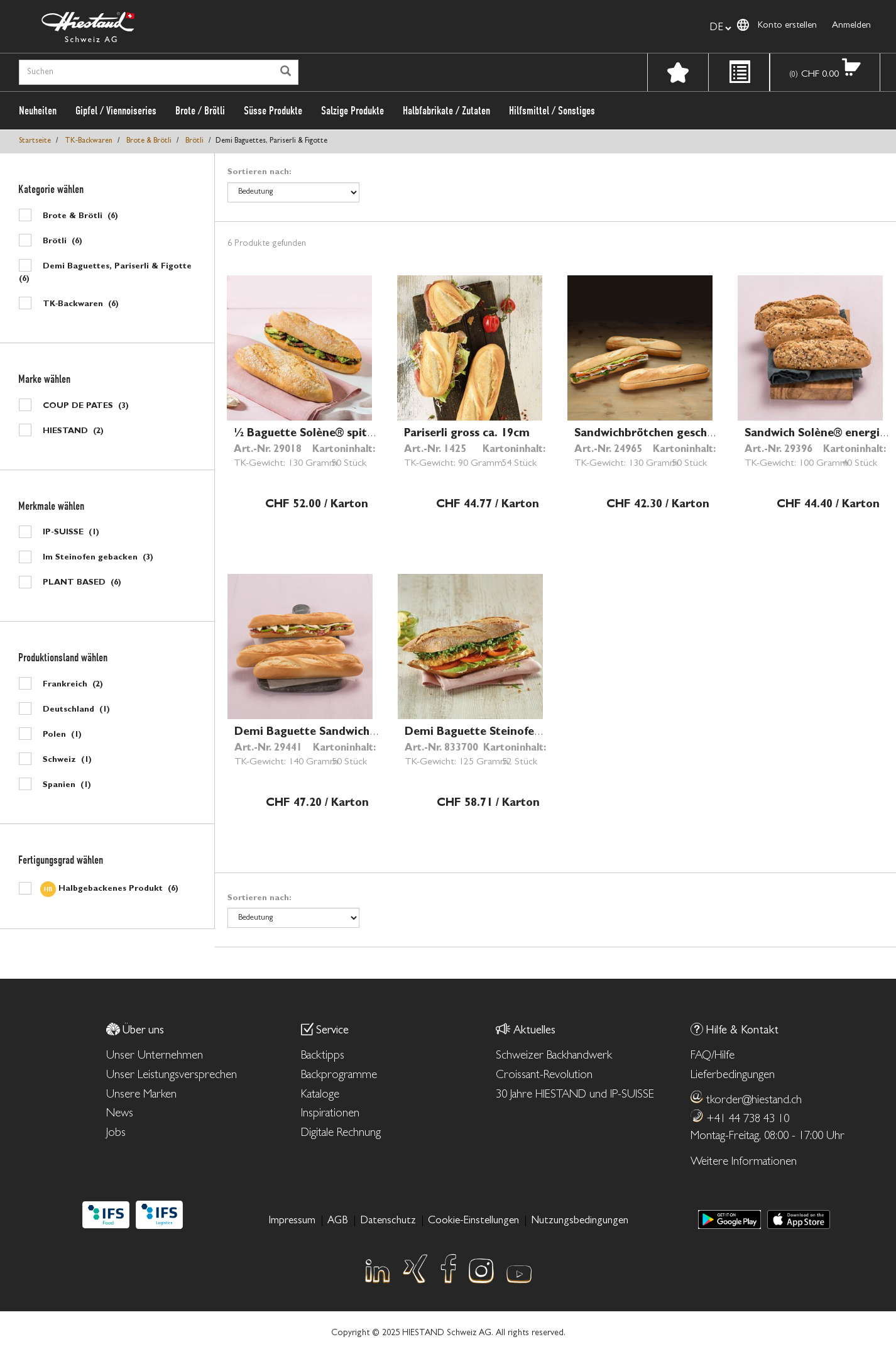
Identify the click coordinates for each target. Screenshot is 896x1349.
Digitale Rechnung (341, 1134)
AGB (337, 1221)
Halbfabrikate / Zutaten (446, 111)
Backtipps (322, 1056)
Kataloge (320, 1095)
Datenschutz (388, 1221)
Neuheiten (38, 111)
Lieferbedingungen (733, 1076)
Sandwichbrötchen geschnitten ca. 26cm (682, 434)
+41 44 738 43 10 (747, 1120)
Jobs (116, 1134)
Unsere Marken (141, 1095)
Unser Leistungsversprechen (171, 1076)
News (119, 1114)
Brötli (194, 141)
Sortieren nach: (259, 172)
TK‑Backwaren (88, 141)
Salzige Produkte (352, 111)
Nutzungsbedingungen (579, 1221)
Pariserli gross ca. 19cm (467, 434)
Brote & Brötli (149, 141)
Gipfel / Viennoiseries (115, 111)
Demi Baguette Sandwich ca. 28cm (327, 733)
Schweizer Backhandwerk (554, 1056)
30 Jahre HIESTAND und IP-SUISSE (575, 1095)
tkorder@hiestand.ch (754, 1101)
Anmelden (851, 26)
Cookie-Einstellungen (473, 1221)
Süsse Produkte (273, 111)
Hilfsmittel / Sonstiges (552, 111)
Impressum (291, 1221)
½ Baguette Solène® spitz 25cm (319, 434)
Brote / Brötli (200, 111)
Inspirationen (330, 1114)
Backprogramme (339, 1076)
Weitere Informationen (744, 1163)
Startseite (35, 141)
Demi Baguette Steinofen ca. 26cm (498, 733)
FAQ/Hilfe (713, 1056)
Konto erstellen (787, 26)
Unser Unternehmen (154, 1056)
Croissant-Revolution (544, 1076)
